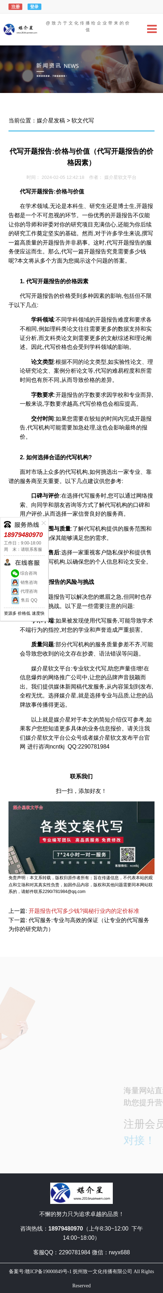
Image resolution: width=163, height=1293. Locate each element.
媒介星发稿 (51, 120)
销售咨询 (24, 582)
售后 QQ (24, 600)
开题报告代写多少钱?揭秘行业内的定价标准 (84, 911)
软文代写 (82, 120)
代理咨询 (24, 591)
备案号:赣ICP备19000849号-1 (40, 1271)
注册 (15, 6)
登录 (34, 6)
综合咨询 (24, 573)
